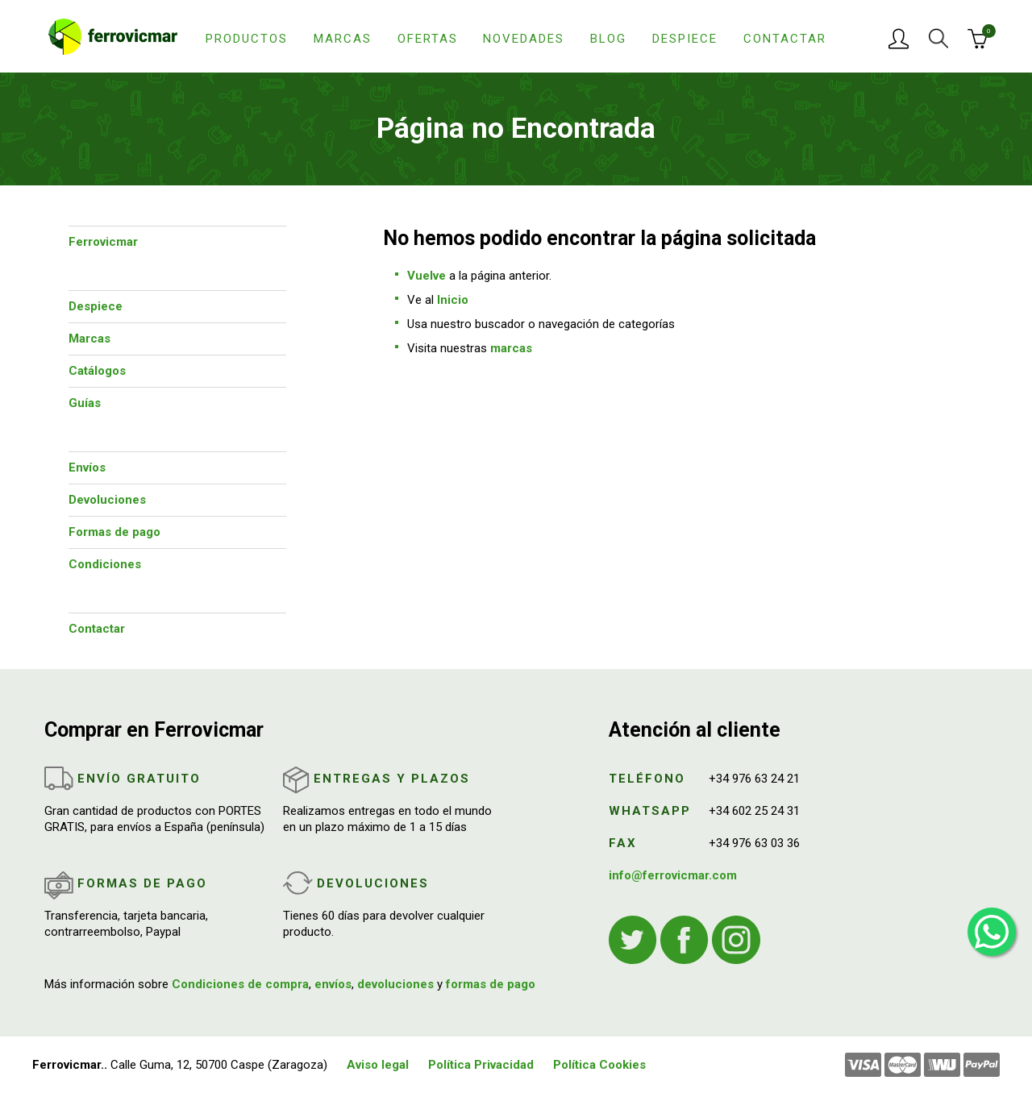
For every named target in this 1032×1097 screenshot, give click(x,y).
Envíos (87, 467)
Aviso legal (378, 1065)
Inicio (452, 300)
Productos (247, 38)
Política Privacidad (481, 1065)
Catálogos (97, 371)
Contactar (784, 38)
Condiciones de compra (240, 984)
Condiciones (105, 564)
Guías (85, 403)
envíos (333, 984)
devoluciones (395, 984)
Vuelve (426, 275)
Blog (608, 38)
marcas (511, 348)
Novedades (523, 38)
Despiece (685, 38)
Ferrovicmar (103, 242)
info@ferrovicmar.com (673, 875)
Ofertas (427, 38)
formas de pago (490, 984)
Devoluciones (107, 499)
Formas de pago (114, 532)
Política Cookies (599, 1065)
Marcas (343, 38)
